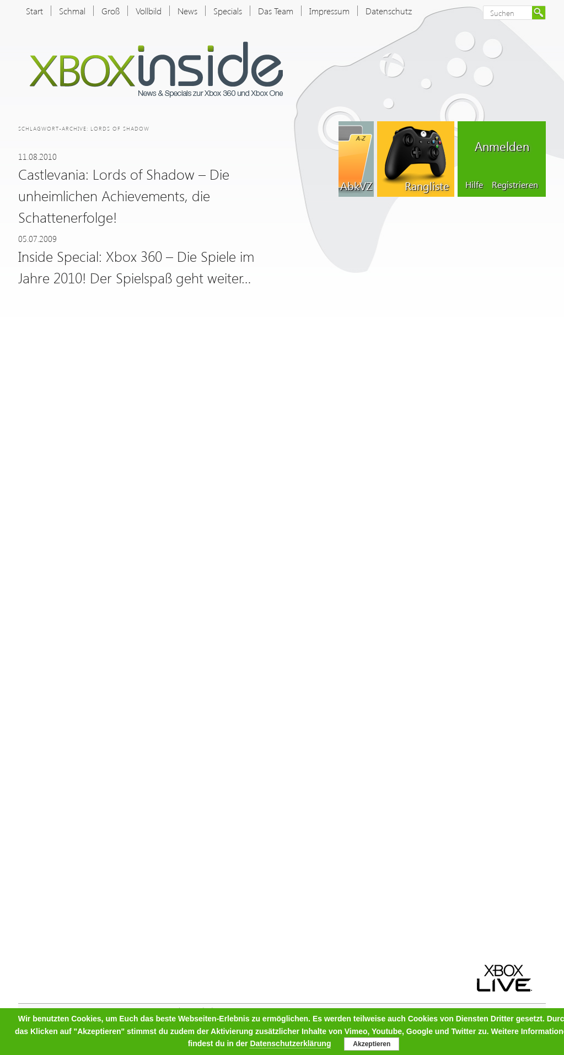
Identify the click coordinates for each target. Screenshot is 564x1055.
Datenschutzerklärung (290, 1043)
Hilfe (474, 184)
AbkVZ (356, 185)
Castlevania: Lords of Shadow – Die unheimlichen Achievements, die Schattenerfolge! (123, 195)
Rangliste (427, 185)
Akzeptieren (371, 1044)
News (187, 11)
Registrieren (515, 184)
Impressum (329, 11)
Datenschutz (389, 11)
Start (34, 11)
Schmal (72, 11)
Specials (227, 11)
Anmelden (502, 146)
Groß (110, 11)
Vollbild (149, 11)
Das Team (275, 11)
